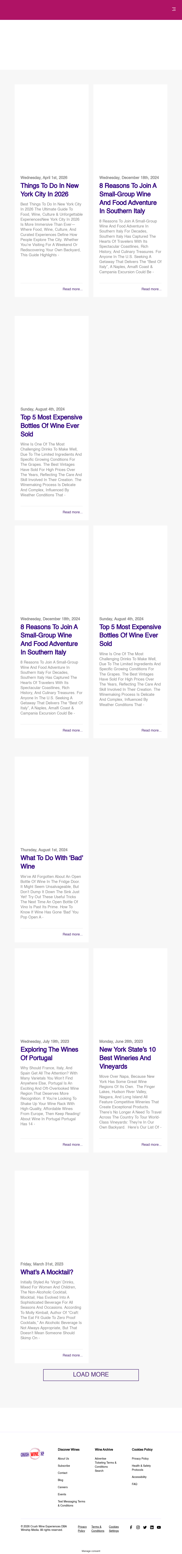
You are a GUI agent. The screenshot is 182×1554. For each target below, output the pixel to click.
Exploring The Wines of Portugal (49, 1054)
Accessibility (139, 1477)
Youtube (159, 1527)
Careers (63, 1487)
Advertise (100, 1458)
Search (99, 1471)
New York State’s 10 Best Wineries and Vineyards (127, 1058)
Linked (152, 1527)
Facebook (131, 1527)
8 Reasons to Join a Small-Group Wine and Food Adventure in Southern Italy (128, 199)
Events (62, 1494)
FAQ (134, 1484)
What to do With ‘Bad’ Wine (51, 862)
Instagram (138, 1527)
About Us (63, 1458)
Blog (60, 1480)
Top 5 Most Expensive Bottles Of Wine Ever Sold (51, 426)
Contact (62, 1473)
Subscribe (64, 1466)
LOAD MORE (91, 1375)
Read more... (73, 289)
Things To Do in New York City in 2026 (49, 190)
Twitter (145, 1527)
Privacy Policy (140, 1458)
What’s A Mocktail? (46, 1273)
